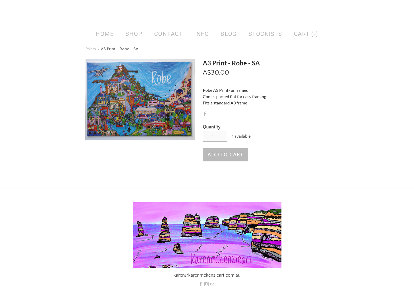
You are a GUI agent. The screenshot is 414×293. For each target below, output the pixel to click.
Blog (228, 34)
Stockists (265, 34)
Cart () (306, 34)
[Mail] (212, 284)
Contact (168, 34)
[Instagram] (206, 284)
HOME (105, 34)
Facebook (206, 114)
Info (201, 34)
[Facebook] (201, 284)
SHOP (133, 34)
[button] (225, 154)
